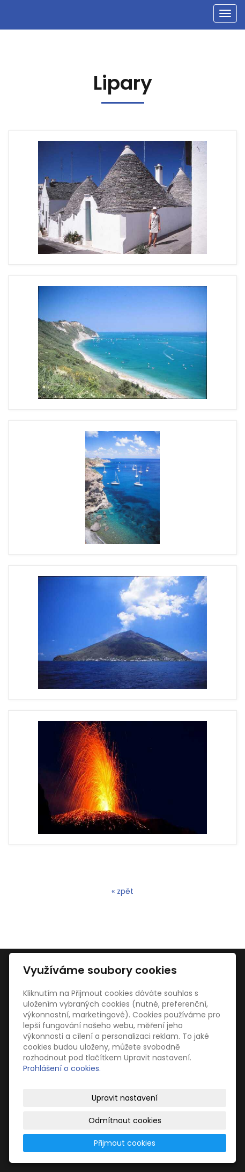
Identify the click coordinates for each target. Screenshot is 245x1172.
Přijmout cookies (124, 1143)
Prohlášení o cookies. (62, 1068)
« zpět (122, 891)
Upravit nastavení (125, 1098)
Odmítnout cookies (124, 1120)
